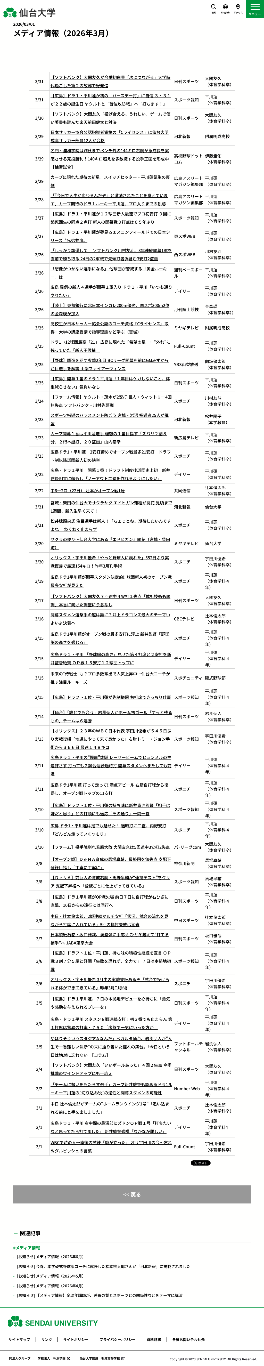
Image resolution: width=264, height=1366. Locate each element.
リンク (46, 1339)
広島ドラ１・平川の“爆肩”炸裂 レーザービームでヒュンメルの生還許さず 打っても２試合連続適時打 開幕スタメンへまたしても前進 (111, 765)
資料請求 (154, 1339)
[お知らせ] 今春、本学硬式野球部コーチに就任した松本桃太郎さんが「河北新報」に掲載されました (104, 1266)
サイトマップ (19, 1339)
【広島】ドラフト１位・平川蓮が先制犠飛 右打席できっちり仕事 (111, 697)
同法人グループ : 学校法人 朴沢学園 (37, 1358)
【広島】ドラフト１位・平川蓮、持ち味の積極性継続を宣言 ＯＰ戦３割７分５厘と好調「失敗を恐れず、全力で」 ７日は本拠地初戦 (111, 961)
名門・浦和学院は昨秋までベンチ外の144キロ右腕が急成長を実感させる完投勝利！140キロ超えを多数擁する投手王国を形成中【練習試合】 (110, 158)
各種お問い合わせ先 (188, 1339)
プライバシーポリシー (118, 1339)
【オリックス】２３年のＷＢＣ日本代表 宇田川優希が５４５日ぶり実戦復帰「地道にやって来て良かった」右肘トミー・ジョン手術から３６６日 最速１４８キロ (111, 739)
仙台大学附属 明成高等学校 (100, 1358)
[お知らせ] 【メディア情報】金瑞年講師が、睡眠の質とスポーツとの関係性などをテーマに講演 (100, 1295)
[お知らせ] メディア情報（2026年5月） (51, 1276)
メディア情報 (27, 1247)
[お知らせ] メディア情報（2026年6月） (51, 1256)
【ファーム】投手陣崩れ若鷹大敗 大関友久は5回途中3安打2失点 (110, 847)
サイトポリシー (75, 1339)
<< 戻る (132, 1194)
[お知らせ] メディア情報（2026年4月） (51, 1285)
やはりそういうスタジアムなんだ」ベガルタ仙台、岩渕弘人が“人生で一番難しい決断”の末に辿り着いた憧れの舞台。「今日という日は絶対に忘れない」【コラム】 (111, 1046)
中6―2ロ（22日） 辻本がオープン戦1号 (88, 490)
